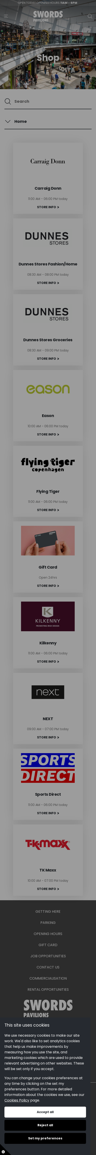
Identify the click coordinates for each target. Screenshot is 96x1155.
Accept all (45, 1112)
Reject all (45, 1125)
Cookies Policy (16, 1100)
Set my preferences (45, 1138)
